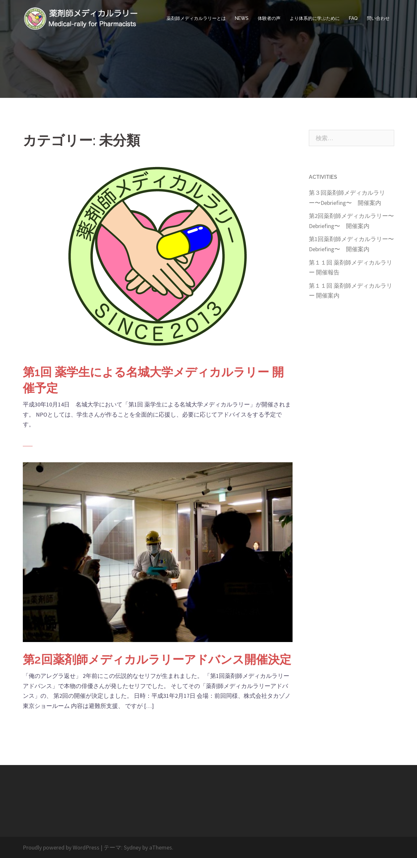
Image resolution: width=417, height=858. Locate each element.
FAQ (353, 18)
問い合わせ (378, 18)
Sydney (132, 847)
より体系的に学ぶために (315, 18)
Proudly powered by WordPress (61, 847)
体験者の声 (269, 18)
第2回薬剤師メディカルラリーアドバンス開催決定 (157, 659)
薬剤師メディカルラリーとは (196, 18)
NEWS (242, 18)
